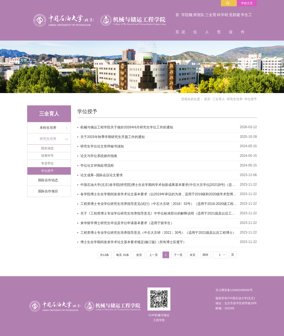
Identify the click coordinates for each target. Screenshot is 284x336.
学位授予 (47, 170)
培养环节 (47, 155)
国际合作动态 (48, 180)
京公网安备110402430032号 (234, 290)
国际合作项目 (48, 191)
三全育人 (218, 99)
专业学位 (47, 163)
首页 (207, 99)
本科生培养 (48, 127)
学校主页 (247, 3)
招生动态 (47, 148)
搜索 (227, 3)
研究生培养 (234, 99)
